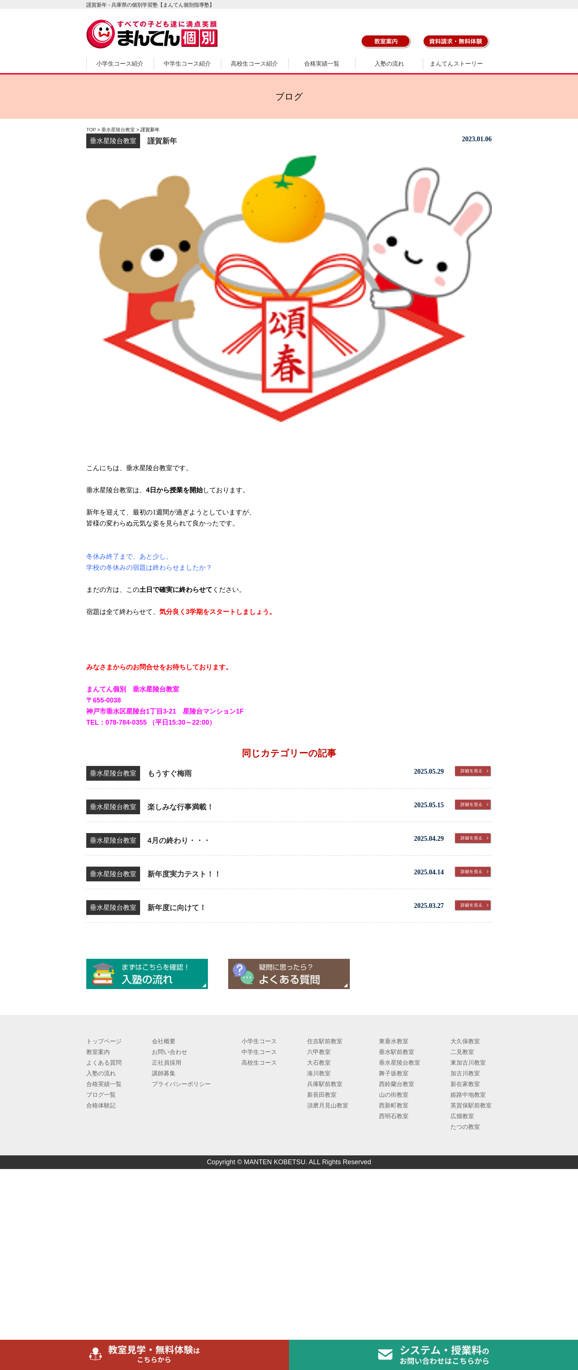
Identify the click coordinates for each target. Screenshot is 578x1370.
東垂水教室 (393, 1041)
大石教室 (319, 1062)
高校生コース (259, 1062)
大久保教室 (465, 1041)
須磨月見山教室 (327, 1105)
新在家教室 (465, 1084)
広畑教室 (462, 1116)
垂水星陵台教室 (399, 1062)
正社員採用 (166, 1062)
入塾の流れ (389, 63)
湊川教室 (319, 1073)
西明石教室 (393, 1116)
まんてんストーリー (456, 63)
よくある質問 (104, 1062)
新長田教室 (322, 1095)
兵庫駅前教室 (324, 1084)
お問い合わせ (169, 1052)
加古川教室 (465, 1073)
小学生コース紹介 (119, 63)
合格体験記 (101, 1105)
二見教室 (462, 1052)
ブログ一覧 (101, 1095)
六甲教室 (319, 1052)
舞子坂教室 (393, 1073)
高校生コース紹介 (254, 63)
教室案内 (98, 1052)
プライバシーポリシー (181, 1084)
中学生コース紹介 (187, 63)
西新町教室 (393, 1105)
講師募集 (163, 1073)
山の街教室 (393, 1095)
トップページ (104, 1041)
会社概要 (163, 1041)
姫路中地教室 (468, 1095)
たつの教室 (465, 1127)
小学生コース (259, 1041)
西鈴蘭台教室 (396, 1084)
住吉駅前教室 (324, 1041)
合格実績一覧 (322, 63)
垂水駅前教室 (396, 1052)
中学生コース (259, 1052)
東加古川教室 (468, 1062)
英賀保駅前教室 (471, 1105)
